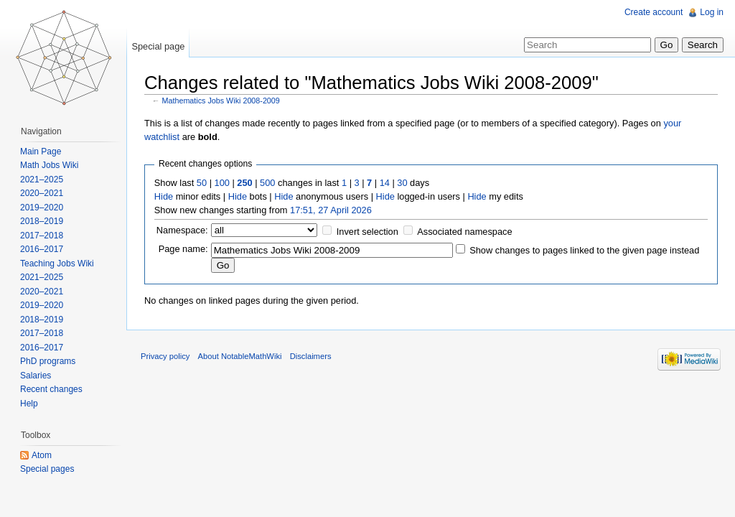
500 (267, 182)
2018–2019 (41, 221)
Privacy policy (165, 356)
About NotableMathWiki (240, 356)
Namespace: (182, 230)
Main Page (40, 151)
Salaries (35, 376)
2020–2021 (41, 193)
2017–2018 (41, 235)
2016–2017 (41, 249)
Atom (42, 455)
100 (222, 182)
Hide (163, 196)
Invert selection (367, 231)
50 (202, 182)
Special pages (47, 469)
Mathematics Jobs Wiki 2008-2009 (221, 100)
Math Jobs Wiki (49, 165)
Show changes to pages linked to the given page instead (584, 250)
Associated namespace (464, 231)
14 (385, 182)
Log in (712, 12)
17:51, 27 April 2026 (331, 210)
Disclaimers (311, 356)
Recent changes (51, 389)
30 (402, 182)
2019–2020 (41, 207)
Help (29, 404)
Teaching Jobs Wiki (57, 263)
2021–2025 (41, 179)
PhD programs (47, 361)
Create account (653, 12)
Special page (157, 46)
